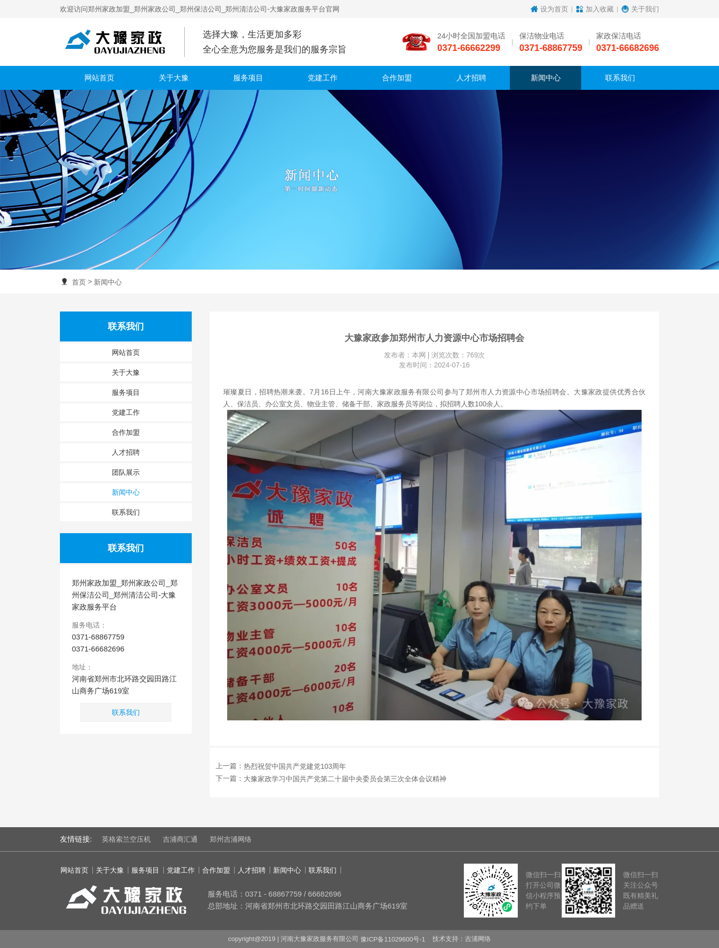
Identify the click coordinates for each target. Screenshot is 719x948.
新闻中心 (108, 282)
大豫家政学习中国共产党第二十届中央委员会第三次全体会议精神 (345, 779)
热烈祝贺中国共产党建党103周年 (295, 766)
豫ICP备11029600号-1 (392, 939)
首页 (79, 282)
